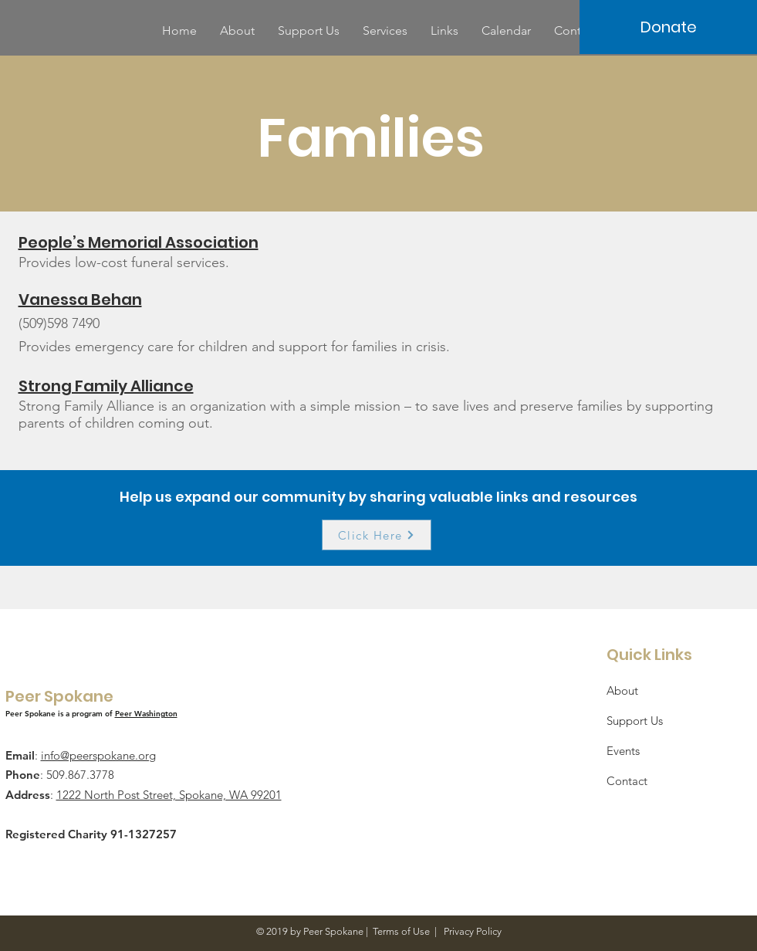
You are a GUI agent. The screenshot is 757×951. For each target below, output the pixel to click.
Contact (627, 780)
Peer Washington (146, 714)
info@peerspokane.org (98, 755)
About (622, 690)
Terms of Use (401, 931)
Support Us (635, 720)
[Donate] (668, 27)
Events (623, 750)
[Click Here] (376, 534)
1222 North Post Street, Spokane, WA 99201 (169, 794)
